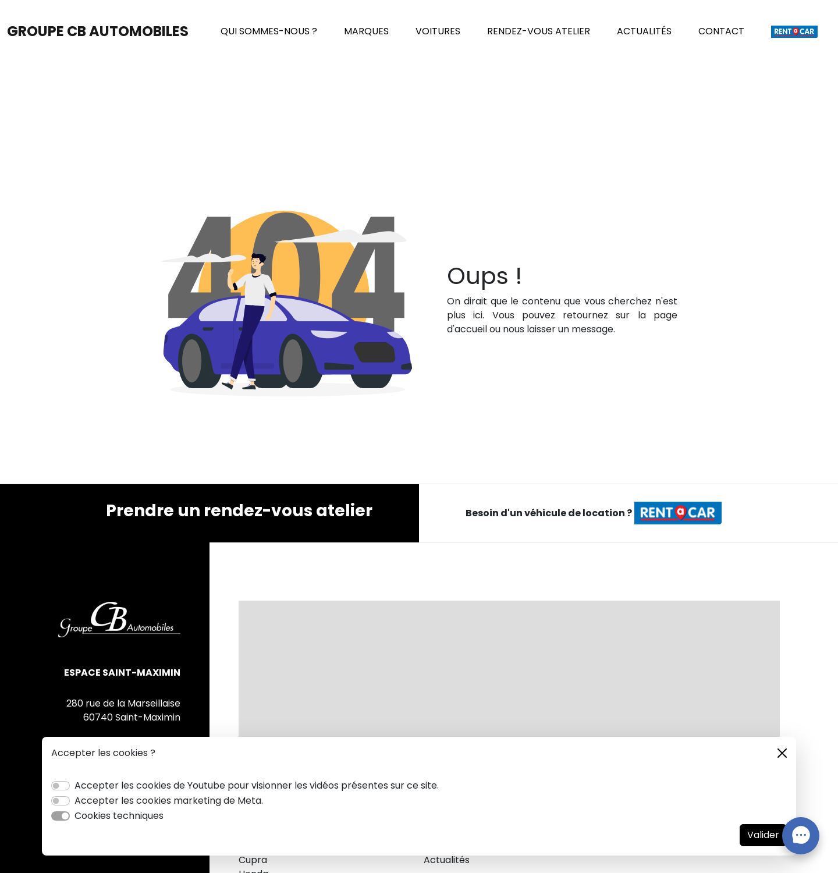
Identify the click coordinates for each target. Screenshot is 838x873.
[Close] (782, 753)
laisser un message (570, 329)
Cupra (253, 860)
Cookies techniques (119, 815)
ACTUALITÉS (644, 31)
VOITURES (438, 31)
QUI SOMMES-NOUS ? (269, 31)
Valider (763, 835)
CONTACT (721, 31)
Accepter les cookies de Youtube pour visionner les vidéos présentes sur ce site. (256, 785)
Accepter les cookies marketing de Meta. (168, 800)
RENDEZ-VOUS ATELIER (538, 31)
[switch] (60, 785)
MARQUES (366, 31)
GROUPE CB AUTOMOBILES (98, 31)
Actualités (447, 860)
